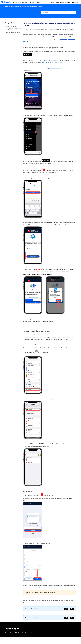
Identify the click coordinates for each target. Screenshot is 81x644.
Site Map (19, 632)
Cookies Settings (30, 632)
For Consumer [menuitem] (16, 2)
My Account (67, 2)
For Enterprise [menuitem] (31, 2)
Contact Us (24, 632)
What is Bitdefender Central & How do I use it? (52, 62)
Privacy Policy (14, 632)
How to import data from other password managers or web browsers (47, 587)
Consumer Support (9, 6)
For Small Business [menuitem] (23, 2)
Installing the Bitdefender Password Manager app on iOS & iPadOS (13, 28)
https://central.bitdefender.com (54, 68)
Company (52, 2)
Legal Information (8, 632)
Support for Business (60, 2)
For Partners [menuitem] (38, 2)
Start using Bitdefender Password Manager (13, 33)
